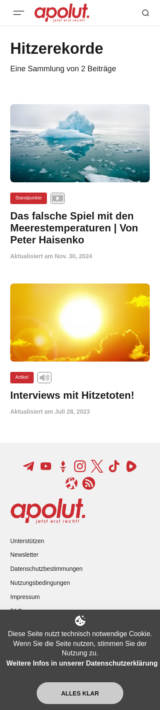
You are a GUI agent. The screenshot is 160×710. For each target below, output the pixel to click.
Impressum (25, 596)
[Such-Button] (145, 12)
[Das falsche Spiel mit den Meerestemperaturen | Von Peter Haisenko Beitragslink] (80, 227)
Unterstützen (27, 541)
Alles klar (80, 693)
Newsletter (24, 554)
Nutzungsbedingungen (40, 582)
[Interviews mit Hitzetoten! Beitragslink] (80, 395)
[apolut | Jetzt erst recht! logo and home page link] (48, 511)
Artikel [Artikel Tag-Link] (22, 377)
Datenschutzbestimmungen (46, 568)
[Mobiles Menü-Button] (18, 12)
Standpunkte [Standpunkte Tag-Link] (28, 197)
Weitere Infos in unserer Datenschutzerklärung (81, 663)
